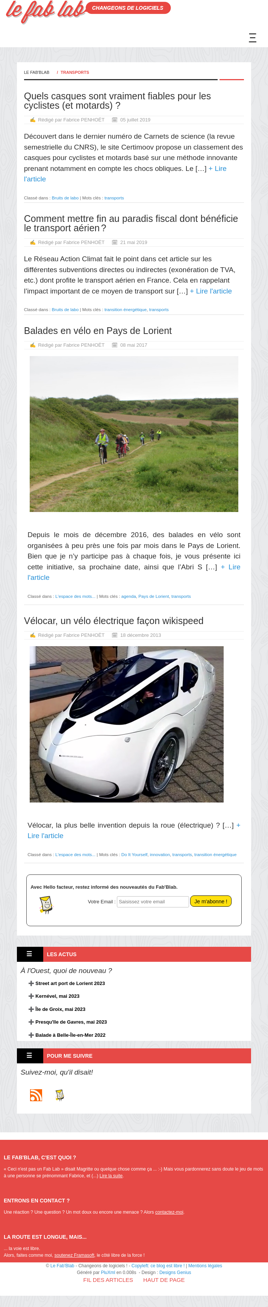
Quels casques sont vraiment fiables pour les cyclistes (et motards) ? (117, 101)
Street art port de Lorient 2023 (70, 983)
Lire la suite (111, 1175)
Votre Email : (102, 901)
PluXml (108, 1272)
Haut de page (164, 1280)
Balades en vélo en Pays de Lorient (98, 330)
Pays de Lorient (153, 596)
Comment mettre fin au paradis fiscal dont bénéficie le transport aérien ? (131, 223)
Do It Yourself (134, 854)
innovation (160, 854)
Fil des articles (108, 1280)
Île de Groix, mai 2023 (60, 1009)
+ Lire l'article (210, 291)
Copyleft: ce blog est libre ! (158, 1265)
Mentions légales (205, 1265)
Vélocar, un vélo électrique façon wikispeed (114, 620)
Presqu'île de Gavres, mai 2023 (71, 1022)
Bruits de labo (65, 197)
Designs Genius (175, 1272)
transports (114, 197)
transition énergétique (125, 309)
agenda (128, 596)
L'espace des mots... (75, 596)
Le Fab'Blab (37, 72)
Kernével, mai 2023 (57, 996)
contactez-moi (169, 1212)
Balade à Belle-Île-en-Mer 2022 (70, 1035)
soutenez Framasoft (74, 1255)
